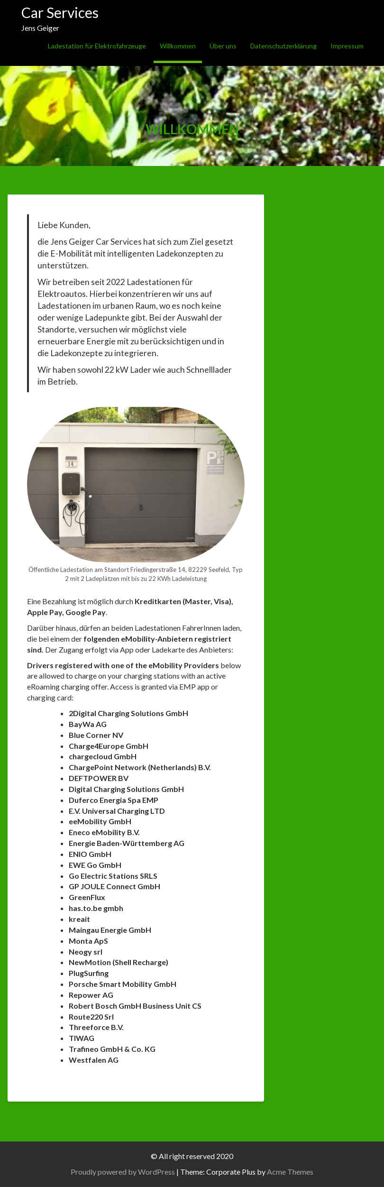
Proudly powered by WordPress (123, 1171)
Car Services (60, 12)
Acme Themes (290, 1171)
